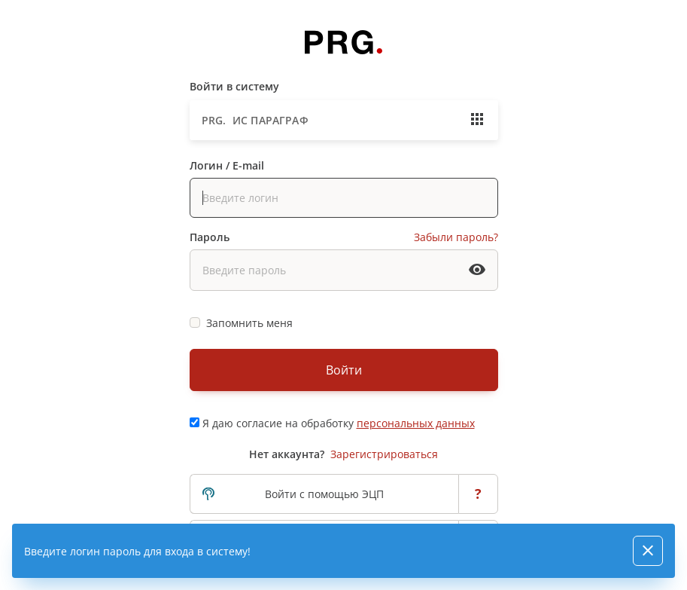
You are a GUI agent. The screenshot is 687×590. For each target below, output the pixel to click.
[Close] (648, 551)
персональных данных (416, 423)
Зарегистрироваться (384, 454)
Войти (344, 370)
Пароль (210, 237)
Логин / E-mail (227, 165)
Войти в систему (234, 86)
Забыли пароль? (456, 237)
